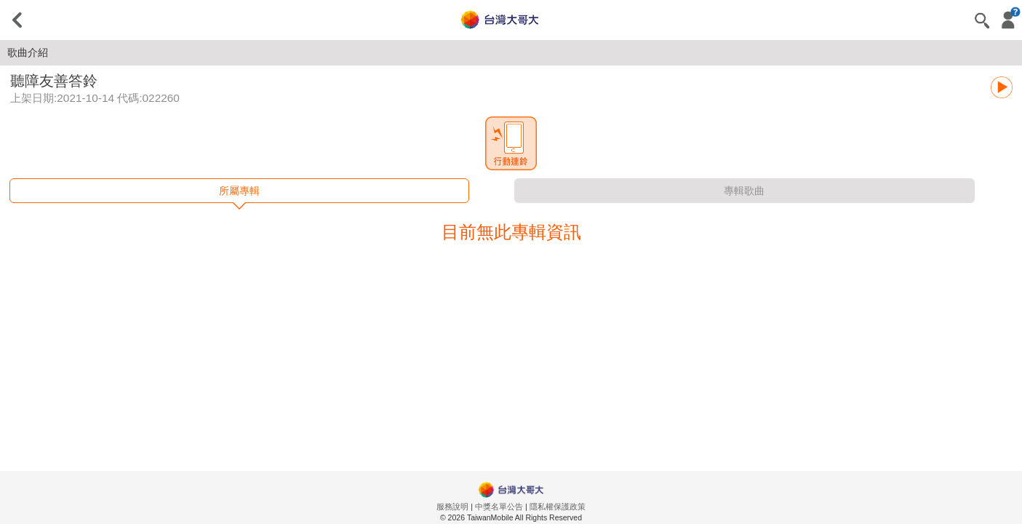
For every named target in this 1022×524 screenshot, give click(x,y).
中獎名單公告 (499, 506)
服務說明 (452, 506)
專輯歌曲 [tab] (744, 190)
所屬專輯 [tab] (239, 190)
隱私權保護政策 (558, 506)
